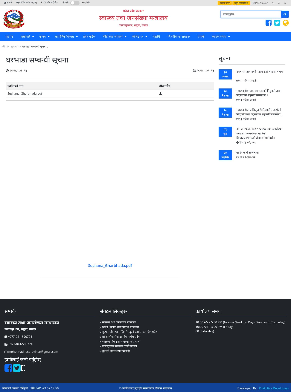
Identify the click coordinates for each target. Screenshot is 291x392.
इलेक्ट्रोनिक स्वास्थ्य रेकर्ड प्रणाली (119, 346)
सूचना (14, 46)
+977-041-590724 (18, 337)
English (86, 2)
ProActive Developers (274, 388)
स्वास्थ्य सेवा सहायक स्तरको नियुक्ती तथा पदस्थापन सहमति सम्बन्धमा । (258, 95)
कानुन (42, 36)
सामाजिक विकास (64, 36)
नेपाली (65, 2)
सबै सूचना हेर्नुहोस (251, 169)
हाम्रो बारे (25, 36)
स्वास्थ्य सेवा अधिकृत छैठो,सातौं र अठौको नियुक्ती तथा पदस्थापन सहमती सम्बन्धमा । (259, 114)
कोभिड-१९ (137, 36)
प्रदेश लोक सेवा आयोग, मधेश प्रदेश (121, 337)
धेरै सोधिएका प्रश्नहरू (178, 36)
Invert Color (260, 2)
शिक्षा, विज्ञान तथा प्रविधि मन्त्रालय (120, 327)
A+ (285, 2)
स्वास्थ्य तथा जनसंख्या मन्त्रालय (133, 18)
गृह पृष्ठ (9, 36)
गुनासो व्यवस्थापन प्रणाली (116, 351)
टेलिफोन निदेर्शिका (49, 2)
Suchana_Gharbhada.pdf (24, 93)
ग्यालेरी (156, 36)
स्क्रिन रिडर (225, 3)
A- (273, 2)
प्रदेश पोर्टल (89, 36)
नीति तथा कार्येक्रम (113, 36)
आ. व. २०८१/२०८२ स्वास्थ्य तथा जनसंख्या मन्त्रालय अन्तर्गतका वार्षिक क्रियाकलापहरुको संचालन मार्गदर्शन (259, 135)
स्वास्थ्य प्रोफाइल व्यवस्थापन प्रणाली (121, 341)
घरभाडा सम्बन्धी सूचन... (35, 46)
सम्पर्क (8, 2)
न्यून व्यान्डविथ (241, 3)
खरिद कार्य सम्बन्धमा (247, 154)
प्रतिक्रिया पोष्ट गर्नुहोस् (26, 2)
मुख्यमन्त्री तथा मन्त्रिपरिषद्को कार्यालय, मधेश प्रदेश (129, 332)
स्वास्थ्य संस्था (219, 36)
